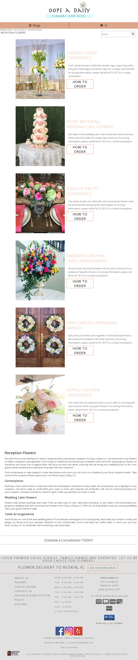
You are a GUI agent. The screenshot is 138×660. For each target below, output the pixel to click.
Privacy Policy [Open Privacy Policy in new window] (94, 654)
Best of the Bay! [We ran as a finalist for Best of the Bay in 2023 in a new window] (69, 647)
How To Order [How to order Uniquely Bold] (80, 84)
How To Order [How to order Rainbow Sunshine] (80, 283)
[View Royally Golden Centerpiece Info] (40, 404)
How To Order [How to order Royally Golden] (80, 417)
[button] (109, 617)
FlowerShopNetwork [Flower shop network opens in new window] (71, 654)
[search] (133, 33)
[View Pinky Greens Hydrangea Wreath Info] (40, 337)
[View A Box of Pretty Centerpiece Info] (40, 203)
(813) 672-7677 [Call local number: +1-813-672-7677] (113, 589)
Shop (34, 25)
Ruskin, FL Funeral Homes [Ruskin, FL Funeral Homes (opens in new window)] (57, 638)
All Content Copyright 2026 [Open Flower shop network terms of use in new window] (42, 654)
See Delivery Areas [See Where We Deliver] (103, 567)
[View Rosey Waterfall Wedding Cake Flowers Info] (40, 136)
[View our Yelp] (78, 634)
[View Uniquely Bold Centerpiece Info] (40, 69)
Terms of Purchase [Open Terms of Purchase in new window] (116, 654)
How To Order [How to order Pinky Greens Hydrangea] (80, 350)
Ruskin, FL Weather (54, 642)
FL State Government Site (80, 642)
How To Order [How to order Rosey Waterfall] (80, 149)
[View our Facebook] (60, 634)
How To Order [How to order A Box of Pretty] (80, 216)
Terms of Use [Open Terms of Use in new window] (77, 656)
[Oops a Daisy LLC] (69, 18)
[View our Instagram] (69, 634)
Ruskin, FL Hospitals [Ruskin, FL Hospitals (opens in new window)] (83, 638)
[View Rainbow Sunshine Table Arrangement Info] (40, 270)
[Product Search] (116, 34)
